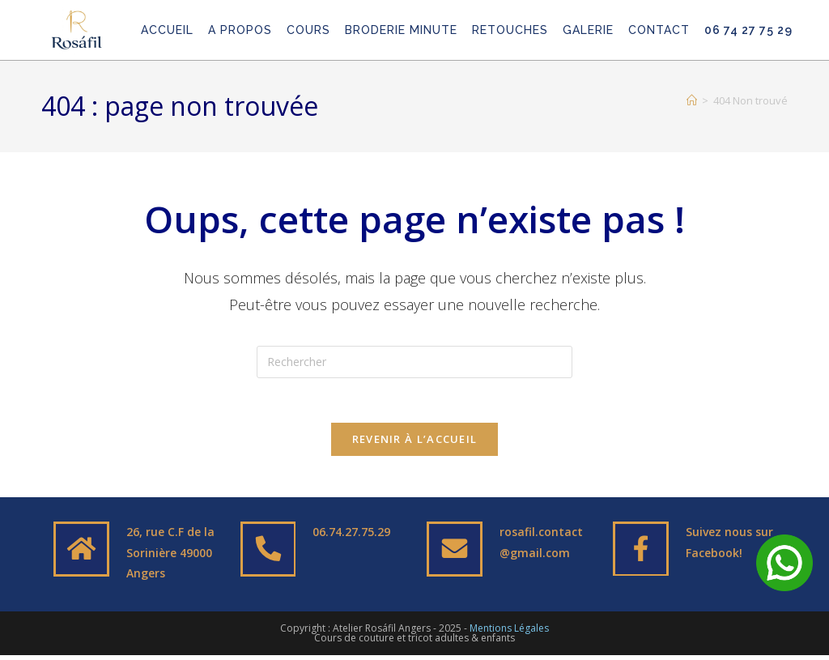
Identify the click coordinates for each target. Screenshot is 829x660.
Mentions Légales (509, 633)
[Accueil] (692, 100)
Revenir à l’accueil (415, 443)
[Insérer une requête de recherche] (414, 362)
